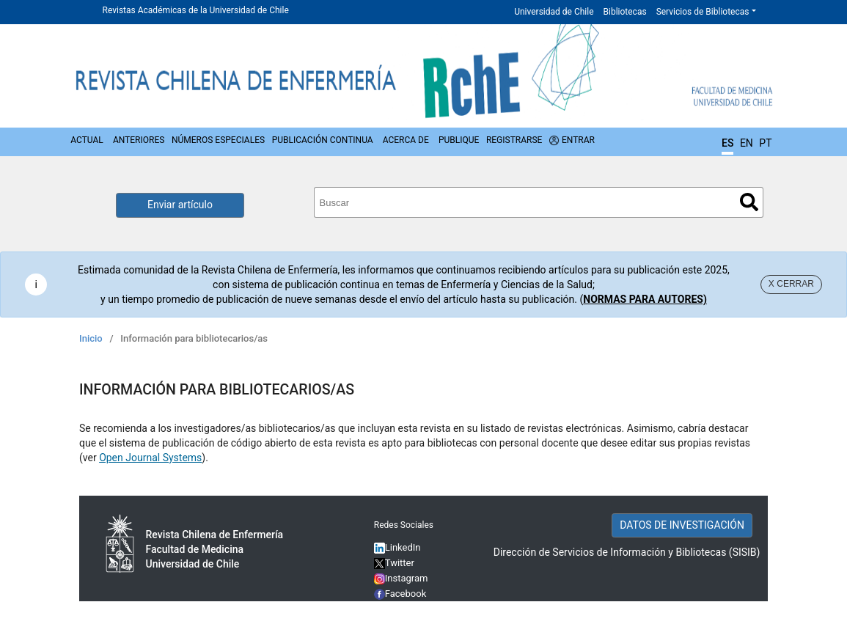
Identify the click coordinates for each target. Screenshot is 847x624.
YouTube (403, 608)
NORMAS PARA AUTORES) (645, 299)
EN (746, 143)
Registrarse (514, 140)
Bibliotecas (625, 12)
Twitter (394, 562)
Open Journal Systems (150, 457)
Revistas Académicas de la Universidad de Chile (196, 10)
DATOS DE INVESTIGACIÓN (682, 525)
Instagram (401, 578)
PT (765, 143)
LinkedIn (403, 547)
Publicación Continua (322, 140)
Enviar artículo (180, 204)
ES (727, 143)
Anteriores (138, 140)
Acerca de (406, 140)
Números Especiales (218, 140)
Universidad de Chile (553, 12)
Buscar (749, 202)
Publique (459, 140)
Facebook (406, 593)
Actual (86, 140)
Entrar (578, 140)
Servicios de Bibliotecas (702, 12)
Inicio (91, 338)
